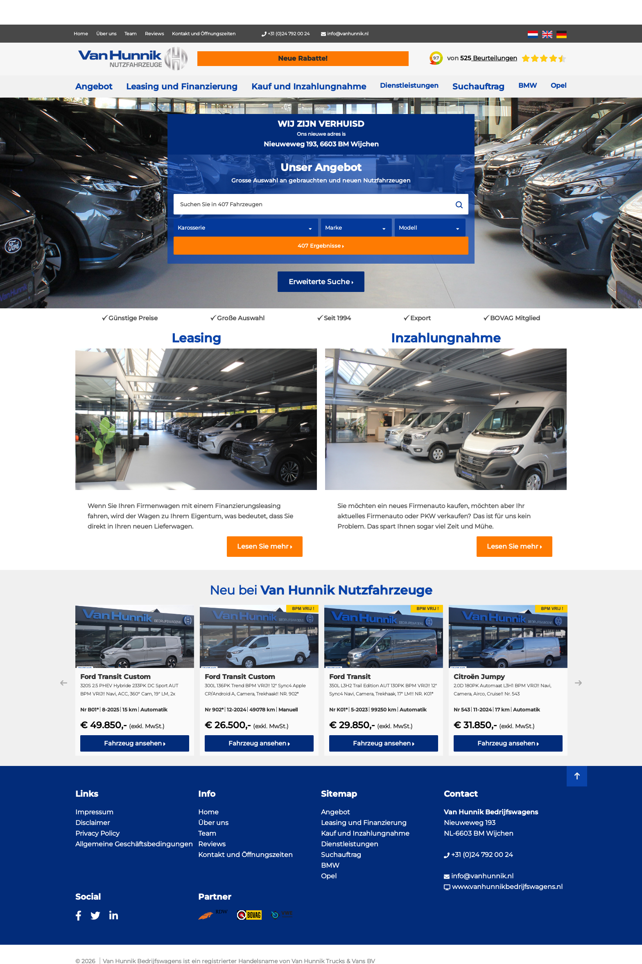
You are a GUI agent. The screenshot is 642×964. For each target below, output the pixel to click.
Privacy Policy (97, 833)
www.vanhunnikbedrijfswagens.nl (503, 887)
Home (81, 33)
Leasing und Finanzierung (181, 86)
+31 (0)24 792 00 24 (286, 33)
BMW (330, 865)
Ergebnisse (321, 245)
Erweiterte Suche (321, 282)
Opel (329, 876)
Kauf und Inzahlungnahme (308, 86)
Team (130, 33)
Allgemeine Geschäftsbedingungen (134, 844)
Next (578, 683)
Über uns (106, 33)
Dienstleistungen (349, 844)
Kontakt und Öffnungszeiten (203, 33)
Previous (63, 683)
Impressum (94, 812)
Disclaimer (92, 823)
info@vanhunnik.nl (344, 33)
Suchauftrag (478, 86)
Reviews (154, 33)
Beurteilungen (488, 58)
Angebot (93, 86)
